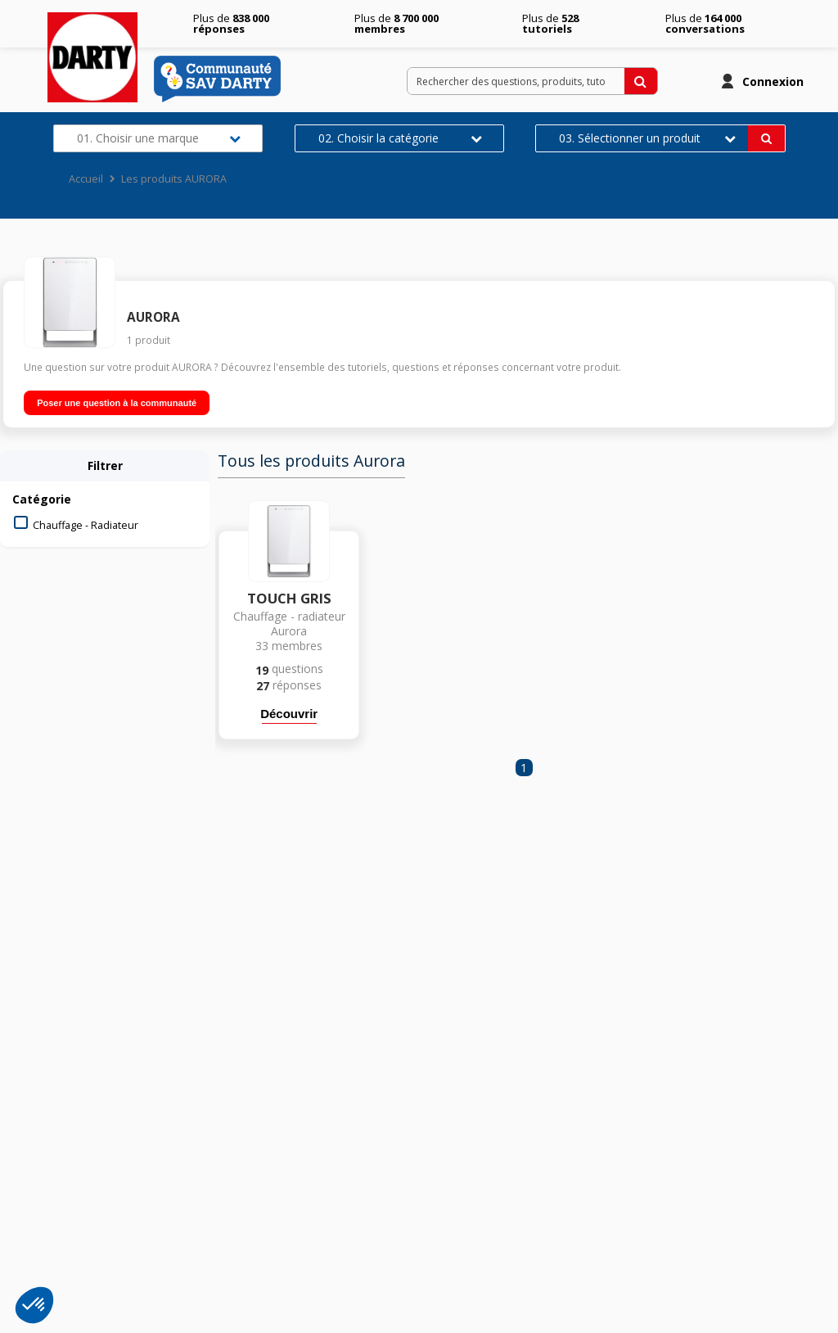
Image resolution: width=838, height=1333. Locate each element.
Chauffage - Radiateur (85, 525)
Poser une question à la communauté (116, 403)
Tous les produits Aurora (311, 461)
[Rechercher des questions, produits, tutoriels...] (640, 81)
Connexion (773, 81)
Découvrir (289, 714)
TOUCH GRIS (289, 598)
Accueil (86, 179)
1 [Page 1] (523, 767)
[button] (34, 1305)
